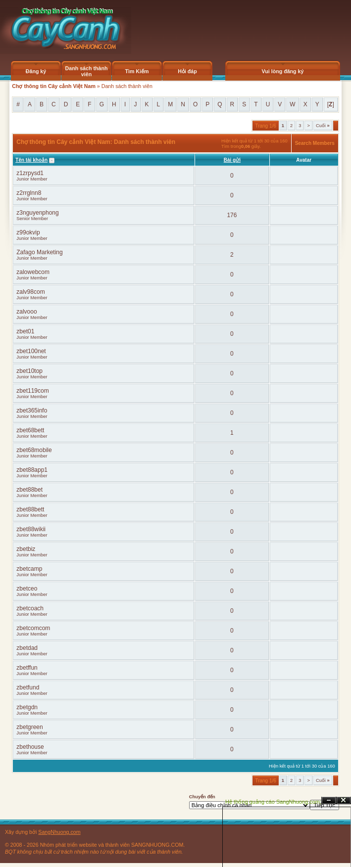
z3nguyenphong (37, 212)
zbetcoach (30, 608)
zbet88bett (30, 509)
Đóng (343, 800)
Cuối (323, 125)
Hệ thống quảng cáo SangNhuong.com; (273, 802)
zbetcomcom (33, 628)
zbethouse (30, 746)
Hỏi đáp (187, 71)
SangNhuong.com (59, 832)
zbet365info (31, 410)
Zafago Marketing (39, 252)
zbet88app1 (32, 469)
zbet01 (25, 331)
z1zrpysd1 (30, 173)
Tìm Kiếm (137, 71)
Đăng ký (36, 71)
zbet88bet (29, 489)
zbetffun (26, 667)
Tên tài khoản (31, 160)
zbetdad (27, 647)
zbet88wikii (31, 529)
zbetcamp (29, 568)
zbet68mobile (33, 450)
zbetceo (26, 588)
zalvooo (26, 311)
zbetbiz (25, 549)
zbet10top (29, 370)
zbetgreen (29, 727)
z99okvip (28, 232)
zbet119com (32, 390)
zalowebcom (33, 272)
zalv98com (30, 291)
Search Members (315, 143)
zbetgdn (27, 707)
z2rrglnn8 (28, 192)
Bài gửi (232, 160)
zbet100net (31, 351)
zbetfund (27, 687)
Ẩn (328, 800)
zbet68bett (30, 430)
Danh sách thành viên (86, 71)
